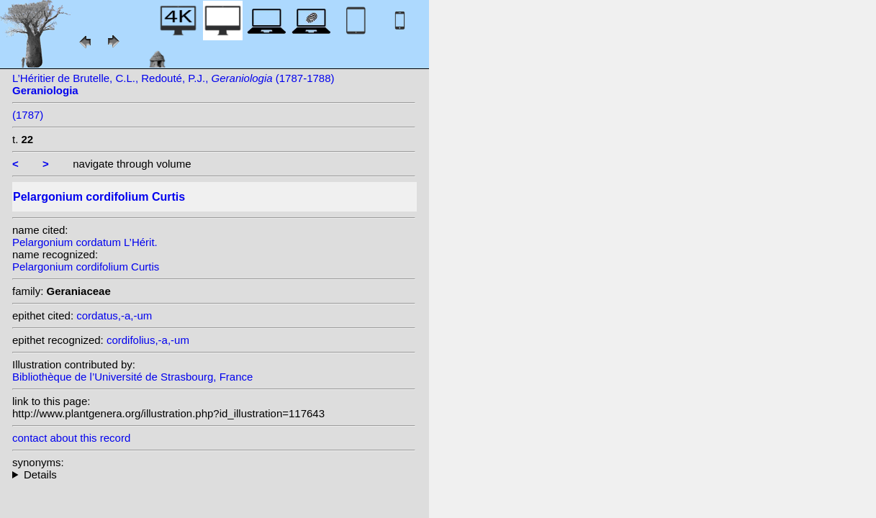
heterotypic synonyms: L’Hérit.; (213, 474)
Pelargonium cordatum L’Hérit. (85, 242)
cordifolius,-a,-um (148, 340)
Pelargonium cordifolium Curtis (85, 266)
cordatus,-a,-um (114, 315)
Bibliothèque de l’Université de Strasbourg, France (132, 377)
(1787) (27, 115)
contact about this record (71, 438)
